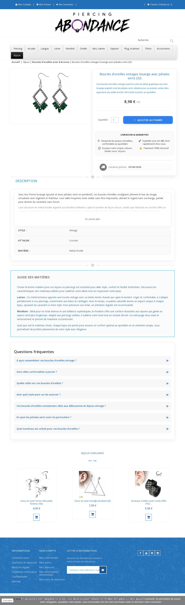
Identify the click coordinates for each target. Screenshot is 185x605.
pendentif (87, 194)
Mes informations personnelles (48, 573)
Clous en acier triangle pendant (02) (92, 501)
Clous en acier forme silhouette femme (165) (36, 502)
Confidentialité (19, 576)
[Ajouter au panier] (148, 120)
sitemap (16, 581)
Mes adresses (47, 567)
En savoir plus (92, 219)
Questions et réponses (24, 562)
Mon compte (47, 550)
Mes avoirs (45, 562)
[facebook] (140, 553)
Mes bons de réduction (52, 579)
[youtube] (146, 553)
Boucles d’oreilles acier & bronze (50, 62)
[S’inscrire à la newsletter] (102, 569)
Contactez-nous (20, 557)
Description (26, 181)
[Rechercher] (172, 41)
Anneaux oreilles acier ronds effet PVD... (148, 502)
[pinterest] (152, 553)
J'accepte (8, 600)
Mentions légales (21, 567)
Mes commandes (48, 557)
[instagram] (157, 553)
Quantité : (103, 119)
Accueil (16, 62)
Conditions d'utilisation (24, 571)
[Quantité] (114, 120)
